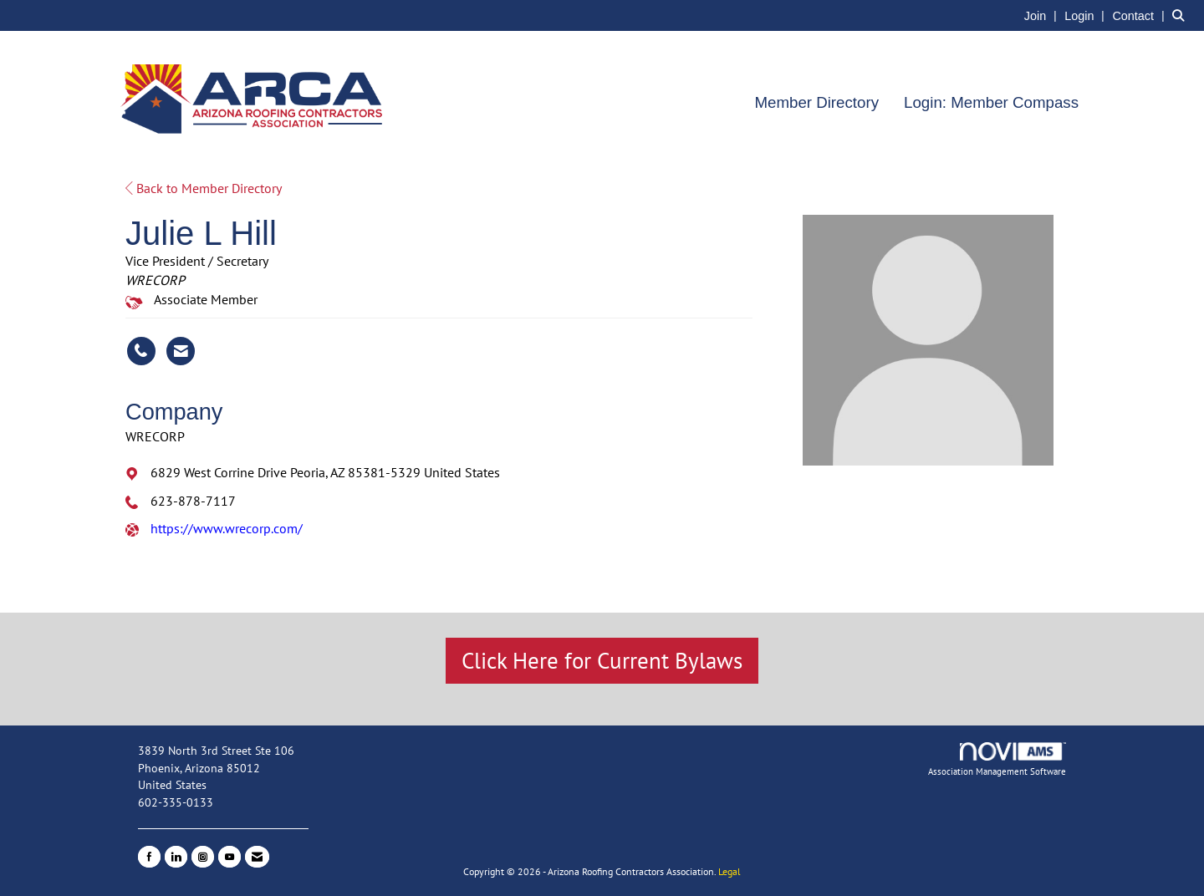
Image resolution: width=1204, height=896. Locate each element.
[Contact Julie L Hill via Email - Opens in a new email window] (180, 351)
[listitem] (1042, 15)
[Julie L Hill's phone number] (141, 351)
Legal (729, 871)
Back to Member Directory (203, 188)
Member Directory (816, 102)
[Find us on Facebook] (149, 857)
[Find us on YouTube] (229, 857)
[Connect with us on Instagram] (202, 857)
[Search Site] (1181, 15)
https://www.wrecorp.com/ (226, 528)
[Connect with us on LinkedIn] (176, 857)
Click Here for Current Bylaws (602, 660)
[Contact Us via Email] (257, 857)
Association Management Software (997, 759)
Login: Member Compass (991, 102)
